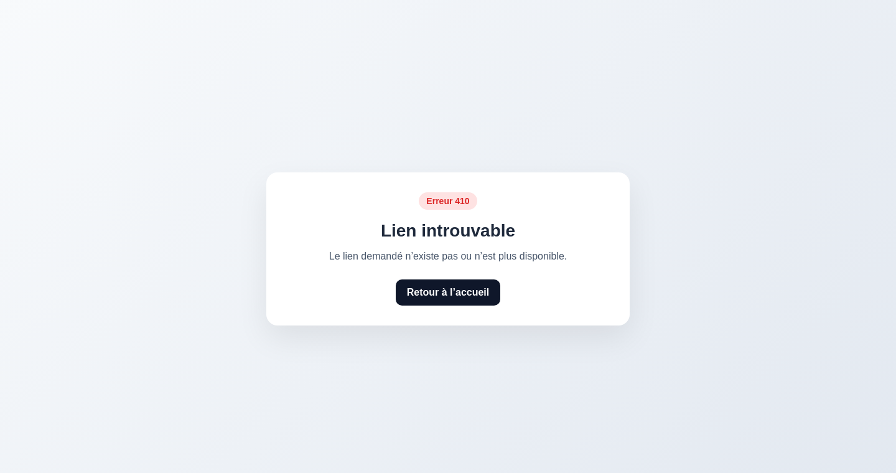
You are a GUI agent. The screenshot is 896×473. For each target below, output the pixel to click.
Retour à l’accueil (448, 292)
